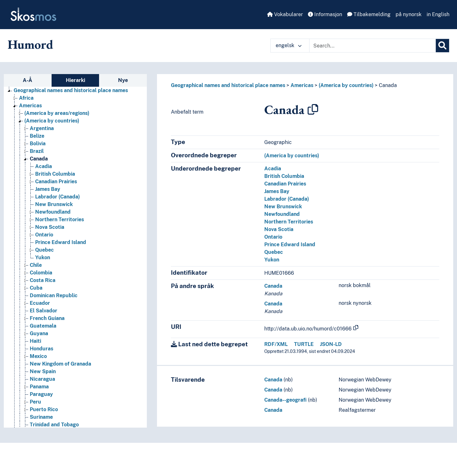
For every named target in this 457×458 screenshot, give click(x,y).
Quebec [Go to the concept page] (44, 250)
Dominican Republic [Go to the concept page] (54, 295)
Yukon (271, 260)
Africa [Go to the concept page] (26, 98)
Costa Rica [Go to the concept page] (42, 280)
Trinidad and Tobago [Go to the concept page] (54, 425)
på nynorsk (409, 14)
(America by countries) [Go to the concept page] (51, 121)
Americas (302, 85)
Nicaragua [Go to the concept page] (42, 379)
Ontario (273, 237)
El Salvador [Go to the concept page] (43, 311)
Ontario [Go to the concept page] (44, 235)
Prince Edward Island (289, 245)
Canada (388, 85)
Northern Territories (288, 222)
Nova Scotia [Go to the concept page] (49, 227)
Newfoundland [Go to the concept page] (53, 212)
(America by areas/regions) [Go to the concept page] (56, 113)
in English (438, 14)
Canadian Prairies (285, 184)
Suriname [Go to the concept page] (41, 417)
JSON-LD (331, 344)
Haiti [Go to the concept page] (35, 341)
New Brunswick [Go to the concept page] (54, 204)
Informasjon (325, 14)
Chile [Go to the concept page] (36, 265)
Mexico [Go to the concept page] (38, 356)
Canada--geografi (285, 400)
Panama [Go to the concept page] (39, 387)
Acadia (272, 169)
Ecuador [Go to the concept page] (40, 303)
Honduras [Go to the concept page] (41, 349)
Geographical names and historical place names (228, 85)
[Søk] (442, 46)
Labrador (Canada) (286, 199)
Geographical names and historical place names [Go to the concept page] (71, 90)
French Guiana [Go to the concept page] (47, 318)
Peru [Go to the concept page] (35, 402)
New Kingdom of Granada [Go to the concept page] (60, 364)
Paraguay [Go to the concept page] (41, 394)
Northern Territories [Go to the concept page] (59, 219)
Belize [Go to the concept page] (37, 136)
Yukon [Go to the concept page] (42, 257)
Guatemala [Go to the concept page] (43, 326)
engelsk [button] (289, 45)
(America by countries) (346, 85)
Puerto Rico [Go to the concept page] (44, 409)
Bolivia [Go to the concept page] (38, 144)
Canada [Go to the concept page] (39, 159)
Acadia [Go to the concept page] (43, 166)
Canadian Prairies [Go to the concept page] (56, 182)
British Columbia (284, 176)
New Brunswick (283, 207)
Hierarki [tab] (75, 80)
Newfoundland (282, 214)
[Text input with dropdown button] (372, 46)
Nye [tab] (123, 80)
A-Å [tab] (27, 80)
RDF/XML (276, 344)
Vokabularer (285, 14)
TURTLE (304, 344)
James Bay (276, 191)
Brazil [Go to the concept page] (37, 151)
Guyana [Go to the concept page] (39, 333)
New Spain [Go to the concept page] (43, 371)
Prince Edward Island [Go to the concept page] (60, 242)
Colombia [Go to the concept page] (41, 273)
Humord (30, 44)
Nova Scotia (278, 229)
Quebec (273, 252)
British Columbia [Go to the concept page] (55, 174)
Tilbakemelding (369, 14)
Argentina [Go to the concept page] (42, 128)
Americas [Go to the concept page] (30, 106)
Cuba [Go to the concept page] (36, 288)
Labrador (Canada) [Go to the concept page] (57, 197)
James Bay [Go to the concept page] (47, 189)
